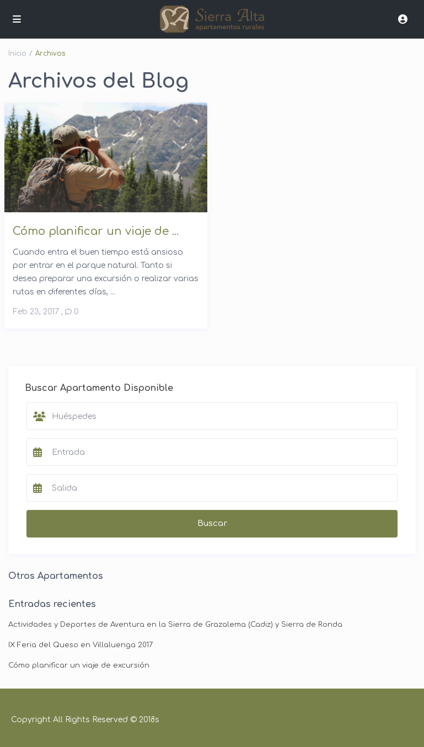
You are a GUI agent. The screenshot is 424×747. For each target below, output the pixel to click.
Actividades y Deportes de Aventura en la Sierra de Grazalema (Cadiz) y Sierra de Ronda (175, 624)
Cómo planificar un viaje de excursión (78, 665)
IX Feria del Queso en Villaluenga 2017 (80, 645)
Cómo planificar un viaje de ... (96, 231)
